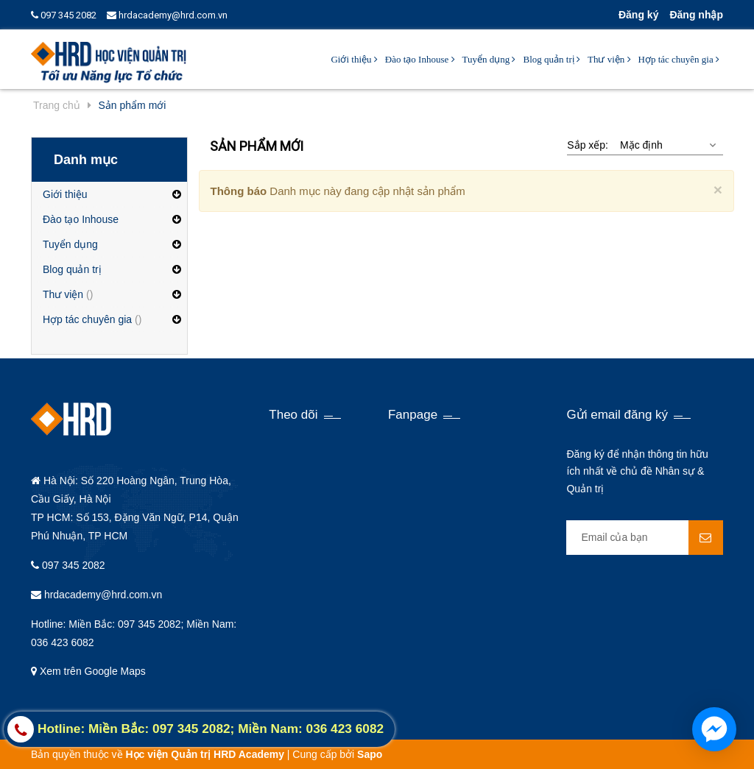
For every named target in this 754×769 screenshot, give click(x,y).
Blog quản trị (551, 59)
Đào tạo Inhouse (420, 59)
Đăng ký (638, 15)
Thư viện (609, 59)
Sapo (369, 754)
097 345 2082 (63, 15)
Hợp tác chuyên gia (678, 59)
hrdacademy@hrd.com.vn (167, 15)
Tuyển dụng (489, 59)
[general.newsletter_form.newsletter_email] (644, 537)
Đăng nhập (696, 15)
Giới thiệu (354, 59)
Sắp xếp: (587, 145)
